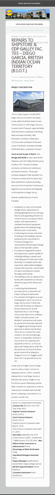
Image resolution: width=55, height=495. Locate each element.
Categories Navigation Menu (27, 24)
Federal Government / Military (30, 31)
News (32, 81)
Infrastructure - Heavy (20, 81)
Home (13, 31)
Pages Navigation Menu (27, 4)
